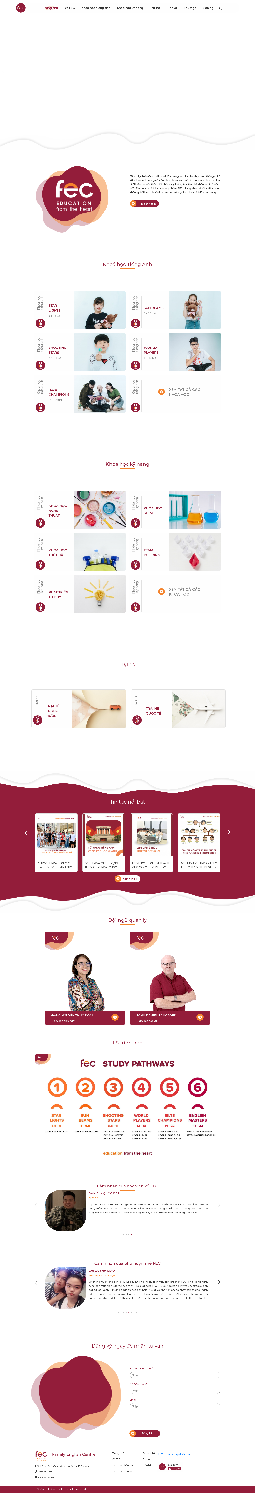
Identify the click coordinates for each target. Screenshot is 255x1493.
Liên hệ (208, 8)
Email (133, 1399)
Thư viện (190, 8)
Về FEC (116, 1459)
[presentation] (154, 1419)
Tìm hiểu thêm (147, 203)
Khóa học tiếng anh (124, 1465)
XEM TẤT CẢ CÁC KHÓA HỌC (185, 392)
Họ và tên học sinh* (141, 1368)
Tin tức (172, 8)
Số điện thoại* (138, 1384)
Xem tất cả (130, 879)
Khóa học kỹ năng (130, 8)
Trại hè (155, 8)
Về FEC (70, 8)
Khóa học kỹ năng (40, 503)
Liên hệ (147, 1465)
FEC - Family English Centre (174, 1454)
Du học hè (149, 1453)
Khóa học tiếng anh (96, 8)
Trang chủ (50, 8)
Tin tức (147, 1459)
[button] (121, 1235)
